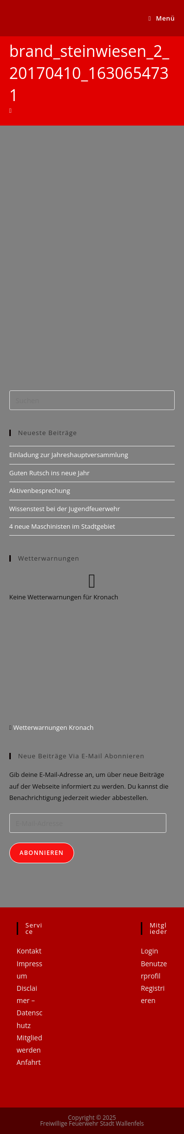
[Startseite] (10, 110)
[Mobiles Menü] (162, 18)
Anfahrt (29, 1062)
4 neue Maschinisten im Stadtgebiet (62, 526)
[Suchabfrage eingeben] (92, 400)
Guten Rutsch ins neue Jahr (49, 472)
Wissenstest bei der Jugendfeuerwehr (64, 508)
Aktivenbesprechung (39, 490)
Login (149, 950)
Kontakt (29, 950)
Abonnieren (42, 853)
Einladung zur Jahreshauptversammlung (68, 454)
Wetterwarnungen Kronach (53, 727)
